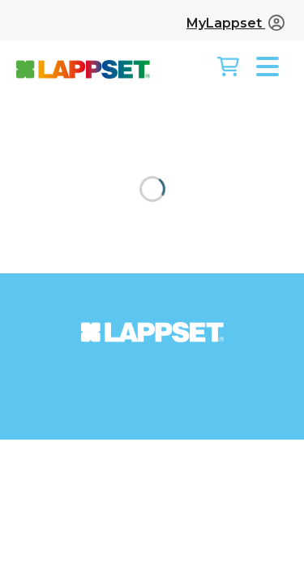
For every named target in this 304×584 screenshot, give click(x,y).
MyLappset (235, 23)
